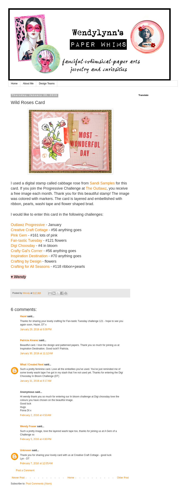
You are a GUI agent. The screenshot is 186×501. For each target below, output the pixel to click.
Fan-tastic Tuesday (26, 240)
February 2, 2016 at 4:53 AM (35, 415)
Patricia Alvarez (29, 340)
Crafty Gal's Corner (26, 251)
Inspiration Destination (29, 256)
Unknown (25, 450)
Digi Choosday (23, 246)
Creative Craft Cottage (29, 230)
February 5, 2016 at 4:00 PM (35, 439)
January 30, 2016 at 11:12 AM (36, 353)
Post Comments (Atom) (39, 483)
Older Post (123, 477)
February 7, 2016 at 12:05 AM (36, 463)
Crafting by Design (26, 261)
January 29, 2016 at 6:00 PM (35, 329)
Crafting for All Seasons (30, 266)
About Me (28, 83)
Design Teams (47, 83)
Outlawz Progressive (28, 225)
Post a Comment (25, 470)
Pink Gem (19, 235)
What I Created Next (31, 364)
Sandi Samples (102, 183)
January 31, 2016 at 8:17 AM (35, 380)
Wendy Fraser (28, 426)
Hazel (23, 316)
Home (14, 83)
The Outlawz (96, 188)
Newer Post (18, 477)
